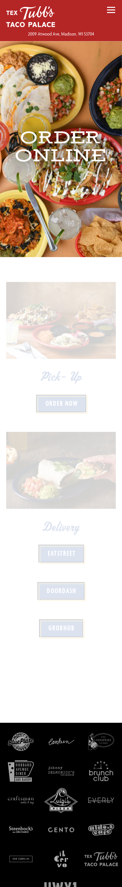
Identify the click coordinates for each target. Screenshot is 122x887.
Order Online (61, 878)
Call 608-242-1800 (61, 860)
